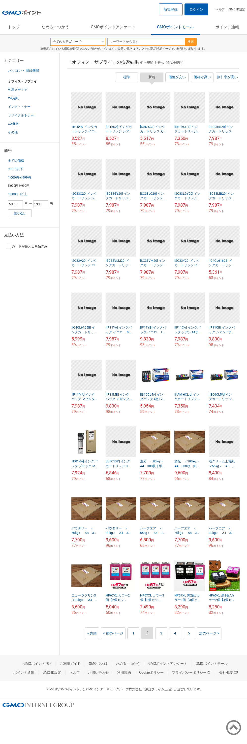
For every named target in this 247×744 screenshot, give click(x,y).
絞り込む (20, 213)
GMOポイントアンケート (113, 27)
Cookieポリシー (151, 672)
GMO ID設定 (237, 9)
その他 (13, 132)
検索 (190, 41)
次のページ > (209, 633)
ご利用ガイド (70, 664)
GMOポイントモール (175, 27)
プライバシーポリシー (191, 672)
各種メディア (17, 90)
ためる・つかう (55, 27)
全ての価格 (16, 160)
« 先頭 (92, 633)
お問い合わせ (98, 672)
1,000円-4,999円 (19, 177)
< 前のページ (113, 633)
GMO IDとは (98, 664)
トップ (14, 27)
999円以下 (15, 169)
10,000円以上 (17, 194)
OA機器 (13, 124)
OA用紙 (13, 98)
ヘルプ (220, 9)
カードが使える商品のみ (26, 246)
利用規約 (124, 672)
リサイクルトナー (21, 115)
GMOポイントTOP (37, 664)
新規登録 (171, 9)
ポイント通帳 (227, 27)
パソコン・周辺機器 (23, 71)
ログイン (196, 9)
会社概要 (228, 672)
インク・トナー (19, 107)
